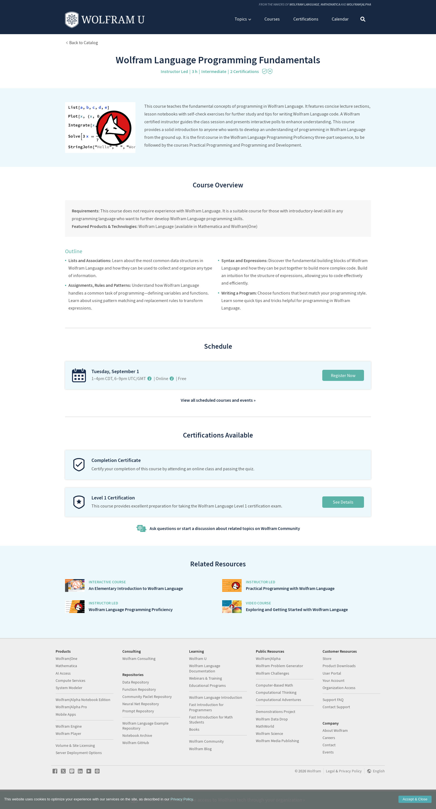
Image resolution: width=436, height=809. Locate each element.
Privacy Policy (181, 799)
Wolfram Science (269, 756)
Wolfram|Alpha (359, 4)
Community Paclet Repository (147, 719)
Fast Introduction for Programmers (206, 730)
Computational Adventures (278, 722)
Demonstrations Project (275, 734)
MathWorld (265, 749)
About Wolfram (335, 753)
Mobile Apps (66, 737)
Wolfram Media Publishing (277, 763)
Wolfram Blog (200, 771)
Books (194, 752)
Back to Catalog (83, 42)
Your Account (334, 703)
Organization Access (339, 710)
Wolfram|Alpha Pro (71, 729)
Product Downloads (339, 688)
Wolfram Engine (69, 749)
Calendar (340, 19)
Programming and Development (271, 145)
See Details (343, 502)
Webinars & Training (205, 701)
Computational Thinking (276, 715)
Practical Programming (210, 145)
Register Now (343, 375)
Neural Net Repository (140, 726)
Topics (241, 19)
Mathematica (330, 4)
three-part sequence (334, 137)
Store (327, 681)
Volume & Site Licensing (75, 768)
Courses (272, 19)
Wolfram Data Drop (272, 742)
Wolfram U (198, 681)
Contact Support (336, 729)
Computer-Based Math (274, 708)
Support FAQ (333, 722)
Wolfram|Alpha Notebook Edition (83, 722)
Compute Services (70, 703)
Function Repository (139, 712)
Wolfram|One (66, 681)
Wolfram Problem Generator (279, 688)
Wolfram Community (206, 764)
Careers (329, 760)
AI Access (63, 696)
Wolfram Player (68, 756)
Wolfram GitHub (135, 765)
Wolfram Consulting (138, 681)
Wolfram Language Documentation (204, 691)
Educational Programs (207, 708)
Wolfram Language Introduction (215, 720)
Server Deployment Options (79, 775)
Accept (415, 799)
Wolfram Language (304, 4)
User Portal (332, 696)
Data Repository (135, 705)
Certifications (305, 19)
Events (328, 775)
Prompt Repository (138, 734)
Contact (329, 767)
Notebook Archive (137, 758)
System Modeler (69, 710)
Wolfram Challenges (272, 696)
